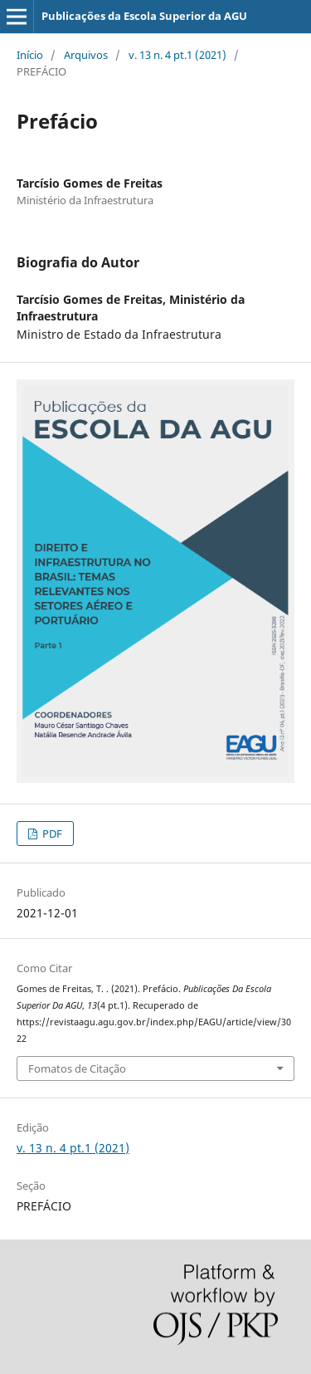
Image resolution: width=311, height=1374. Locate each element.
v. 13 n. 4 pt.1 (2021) (177, 54)
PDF (51, 833)
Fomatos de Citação (77, 1068)
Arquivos (86, 54)
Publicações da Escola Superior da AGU (144, 15)
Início (30, 54)
